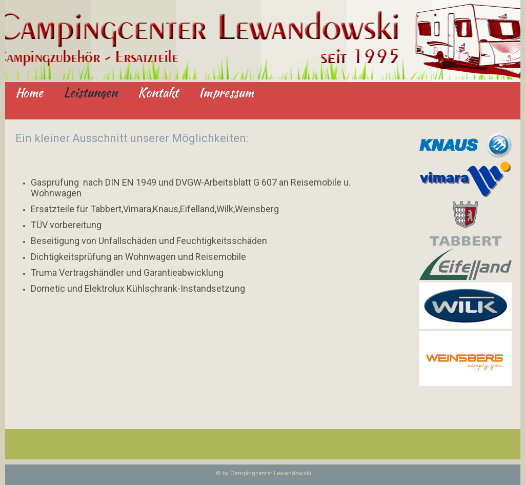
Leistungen (90, 93)
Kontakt (158, 93)
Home (29, 93)
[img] (262, 41)
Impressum (226, 93)
